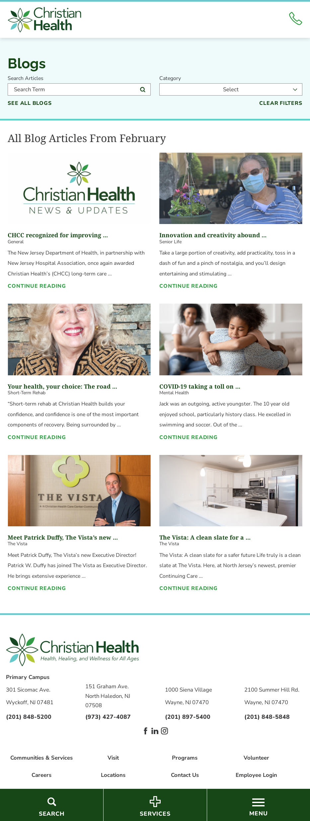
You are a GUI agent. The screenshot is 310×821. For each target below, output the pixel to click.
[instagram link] (164, 730)
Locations (113, 775)
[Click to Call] (295, 20)
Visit (113, 758)
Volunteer (256, 758)
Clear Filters (280, 103)
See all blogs (29, 103)
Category (170, 78)
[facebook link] (145, 730)
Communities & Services (41, 758)
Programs (184, 758)
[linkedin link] (154, 730)
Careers (41, 775)
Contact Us (185, 775)
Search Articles (25, 78)
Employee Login (256, 775)
